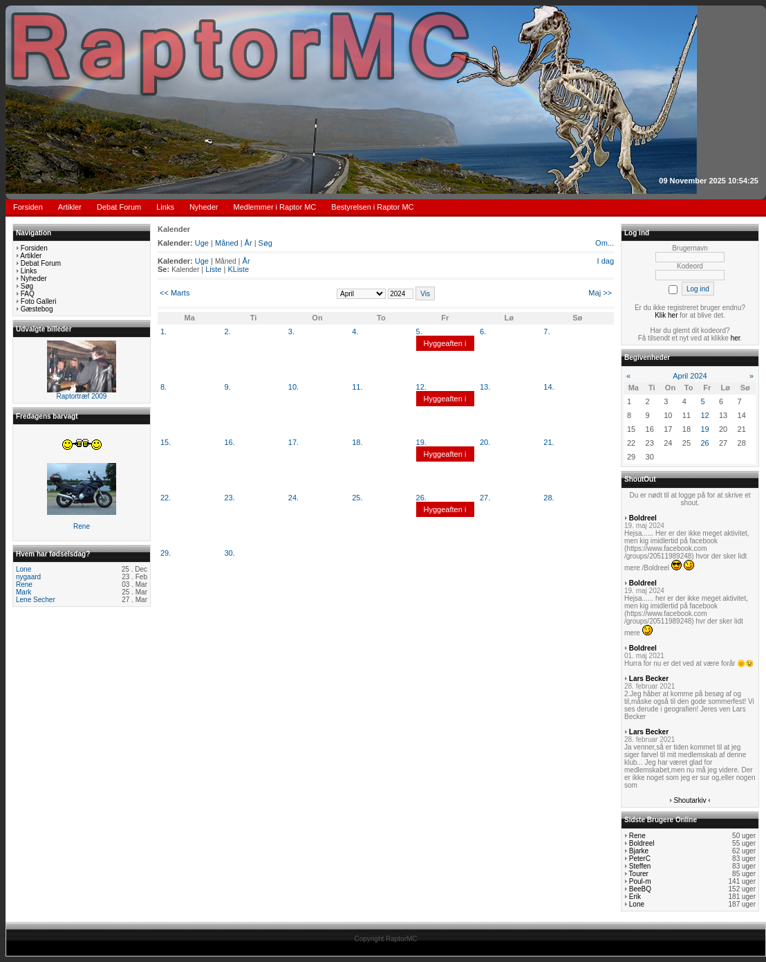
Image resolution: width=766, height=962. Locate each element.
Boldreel (643, 518)
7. (546, 331)
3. (291, 331)
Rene (81, 526)
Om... (604, 243)
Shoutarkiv (689, 800)
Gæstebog (37, 309)
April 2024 (690, 376)
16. (229, 442)
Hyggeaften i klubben (445, 351)
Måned (227, 243)
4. (355, 331)
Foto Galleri (39, 301)
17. (293, 442)
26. (421, 497)
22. (165, 497)
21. (548, 442)
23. (229, 497)
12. (421, 387)
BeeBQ (640, 889)
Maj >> (600, 293)
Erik (635, 896)
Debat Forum (119, 207)
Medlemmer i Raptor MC (275, 207)
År (248, 243)
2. (227, 331)
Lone (23, 569)
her (735, 338)
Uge (202, 243)
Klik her (666, 315)
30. (229, 553)
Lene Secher (35, 599)
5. (419, 331)
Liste (213, 269)
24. (293, 497)
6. (483, 331)
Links (165, 207)
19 (704, 429)
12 (704, 415)
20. (485, 442)
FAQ (28, 294)
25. (357, 497)
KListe (238, 269)
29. (165, 553)
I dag (605, 261)
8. (163, 387)
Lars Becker (649, 678)
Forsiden (28, 207)
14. (548, 387)
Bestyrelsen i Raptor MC (372, 207)
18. (357, 442)
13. (485, 387)
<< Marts (174, 293)
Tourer (638, 874)
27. (485, 497)
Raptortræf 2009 (82, 396)
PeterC (640, 858)
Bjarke (638, 851)
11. (357, 387)
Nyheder (203, 207)
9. (227, 387)
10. (293, 387)
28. (548, 497)
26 (704, 443)
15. (165, 442)
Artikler (70, 207)
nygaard (28, 577)
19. (421, 442)
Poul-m (640, 881)
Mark (23, 592)
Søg (27, 286)
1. (163, 331)
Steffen (640, 866)
